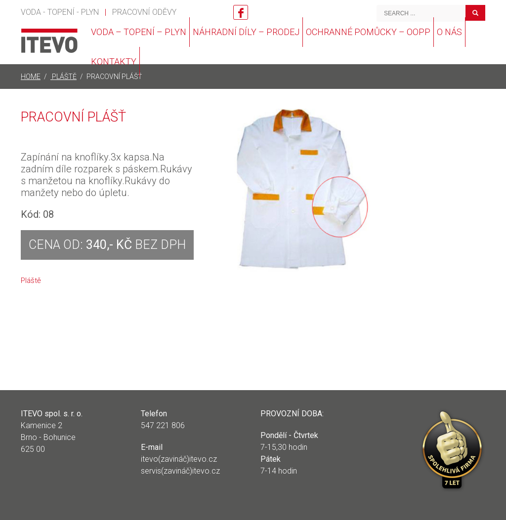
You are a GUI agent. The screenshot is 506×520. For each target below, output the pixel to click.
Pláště (31, 280)
